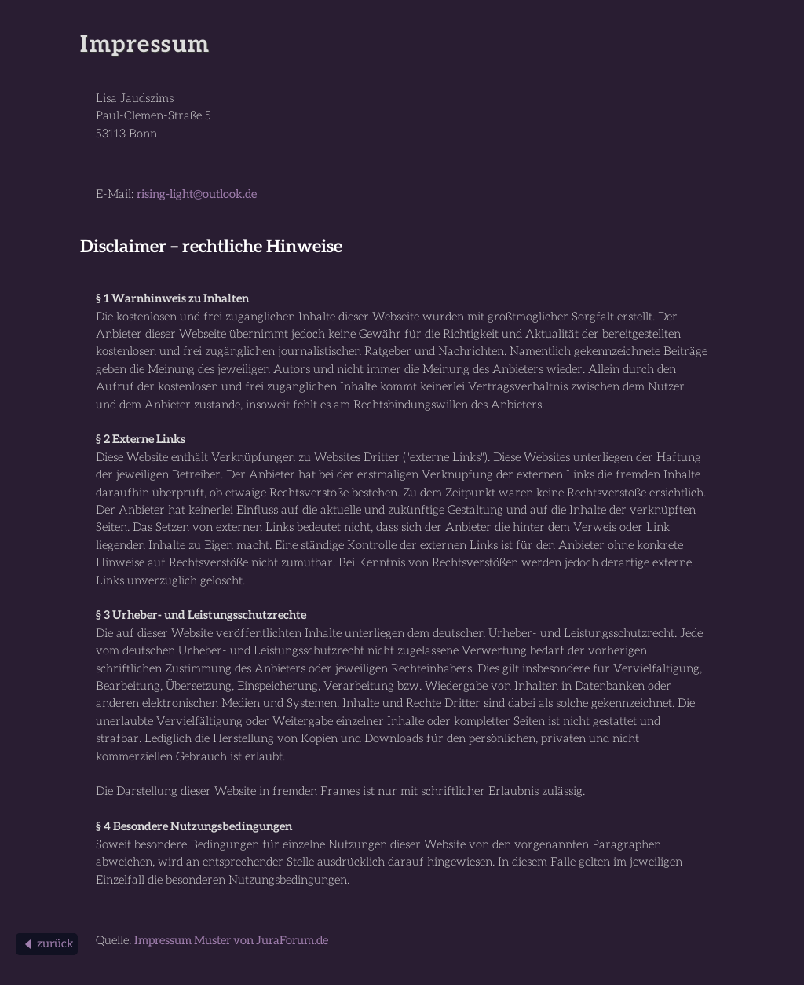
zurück (47, 944)
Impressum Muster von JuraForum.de (231, 941)
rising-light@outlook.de (197, 194)
